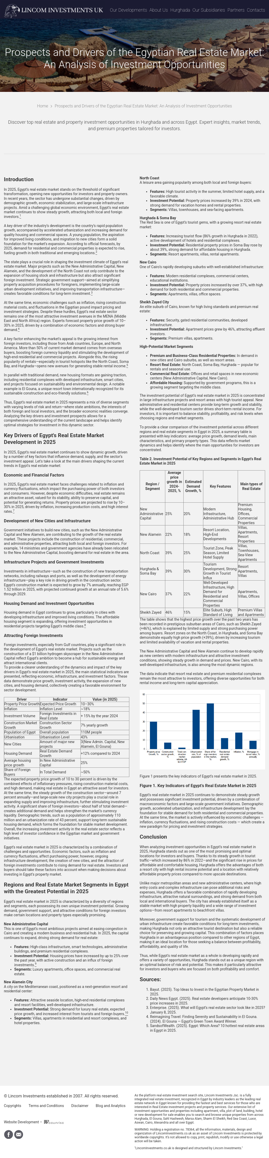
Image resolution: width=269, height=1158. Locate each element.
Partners (235, 10)
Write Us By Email (18, 1134)
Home (42, 106)
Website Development (21, 1122)
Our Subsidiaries (208, 10)
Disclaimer (79, 1106)
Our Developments (128, 10)
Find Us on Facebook (8, 1134)
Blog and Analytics (110, 1106)
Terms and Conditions (46, 1106)
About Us (159, 10)
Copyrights (12, 1106)
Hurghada (180, 10)
